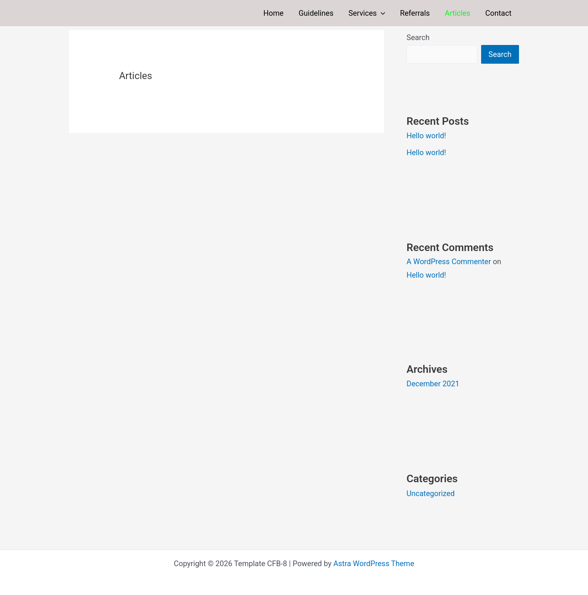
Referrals (415, 13)
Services (366, 13)
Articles (457, 13)
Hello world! (426, 135)
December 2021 (432, 383)
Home (273, 13)
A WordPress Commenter (448, 261)
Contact (498, 13)
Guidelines (315, 13)
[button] (381, 13)
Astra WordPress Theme (373, 563)
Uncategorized (430, 493)
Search (417, 37)
